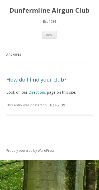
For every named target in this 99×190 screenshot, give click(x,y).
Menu (49, 35)
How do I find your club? (36, 79)
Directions (37, 92)
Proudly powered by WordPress (30, 150)
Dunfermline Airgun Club (49, 10)
